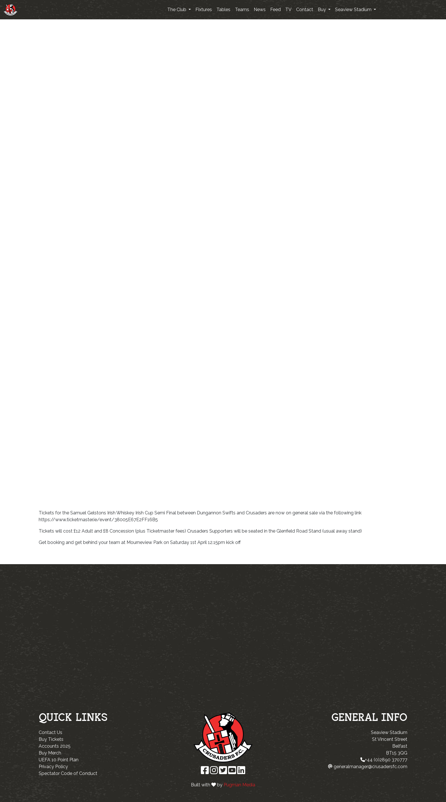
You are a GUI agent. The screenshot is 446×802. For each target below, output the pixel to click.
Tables (223, 9)
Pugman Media (239, 784)
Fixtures (203, 9)
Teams (242, 9)
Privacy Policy (53, 766)
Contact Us (50, 732)
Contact (304, 9)
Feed (275, 9)
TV (288, 9)
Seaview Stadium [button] (354, 9)
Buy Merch (50, 753)
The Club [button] (177, 9)
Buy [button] (322, 9)
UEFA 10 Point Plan (59, 759)
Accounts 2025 (55, 746)
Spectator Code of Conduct (68, 773)
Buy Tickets (51, 739)
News (260, 9)
